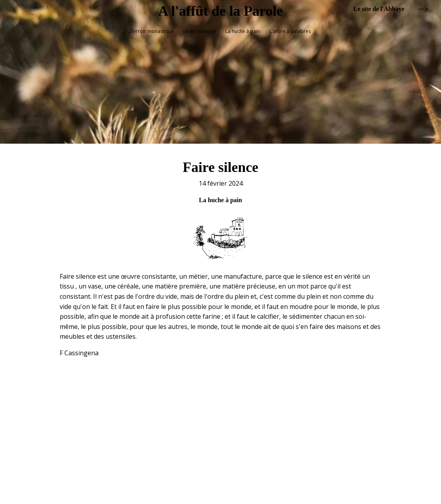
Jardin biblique (199, 31)
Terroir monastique (152, 31)
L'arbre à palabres (290, 31)
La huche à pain (242, 31)
